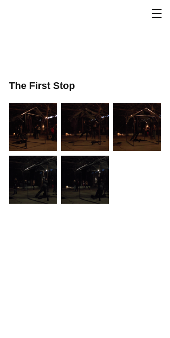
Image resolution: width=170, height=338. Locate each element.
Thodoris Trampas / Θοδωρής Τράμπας (34, 35)
